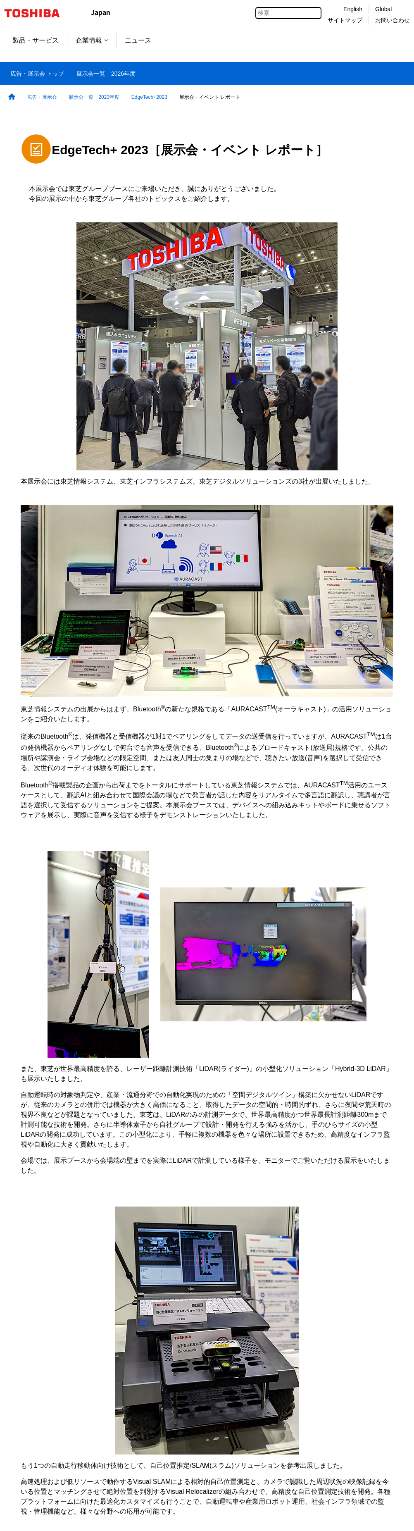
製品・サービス (35, 40)
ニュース (138, 40)
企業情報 (92, 40)
